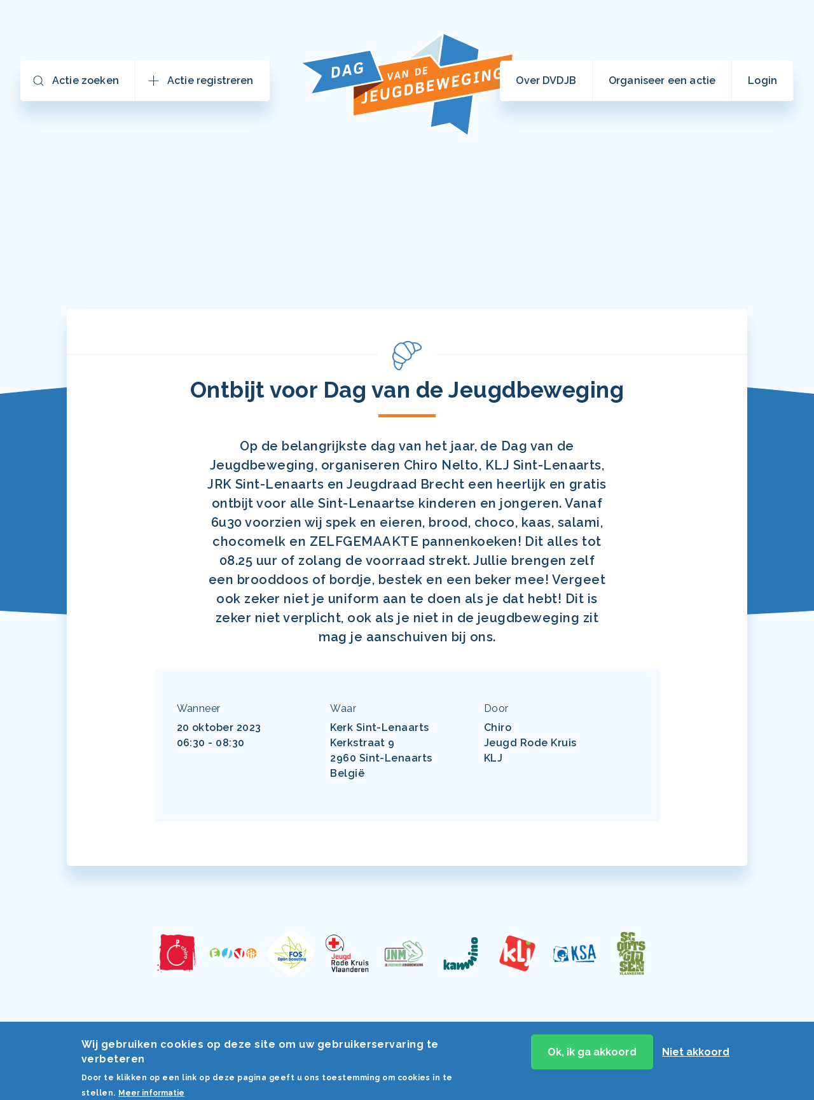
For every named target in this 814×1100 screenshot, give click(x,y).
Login (762, 80)
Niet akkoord (695, 1055)
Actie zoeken (85, 80)
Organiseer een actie (662, 80)
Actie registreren (210, 80)
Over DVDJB (546, 80)
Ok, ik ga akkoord (592, 1055)
